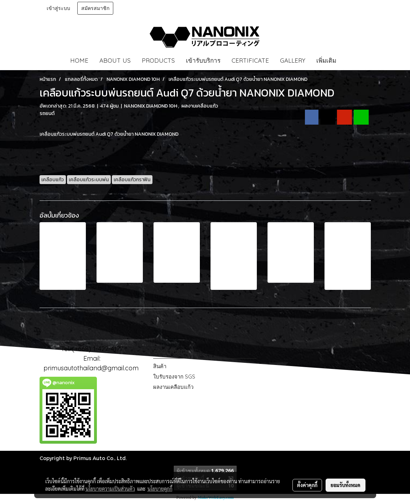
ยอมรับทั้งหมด (345, 485)
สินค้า (159, 366)
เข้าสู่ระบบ (58, 8)
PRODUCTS (158, 60)
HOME (79, 60)
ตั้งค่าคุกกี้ (307, 485)
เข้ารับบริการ (203, 60)
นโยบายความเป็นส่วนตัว (110, 488)
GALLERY (292, 60)
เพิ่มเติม (326, 60)
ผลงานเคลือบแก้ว (173, 386)
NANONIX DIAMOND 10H (151, 106)
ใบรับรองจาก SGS (174, 376)
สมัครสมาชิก (95, 8)
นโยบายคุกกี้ (159, 488)
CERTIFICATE (250, 60)
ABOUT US (115, 60)
